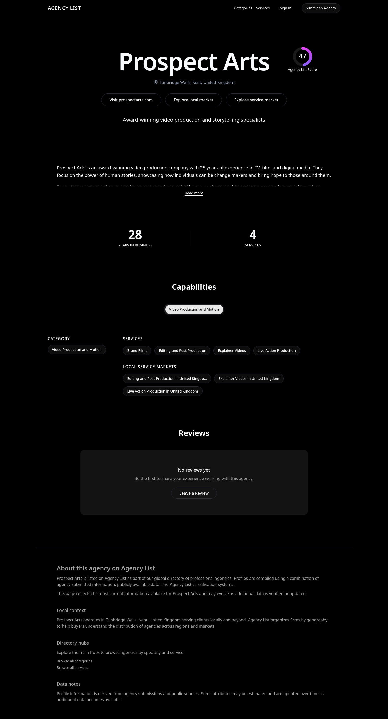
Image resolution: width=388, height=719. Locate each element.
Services (263, 8)
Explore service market (256, 100)
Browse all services (72, 667)
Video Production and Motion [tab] (194, 309)
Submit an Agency (321, 8)
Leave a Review (194, 493)
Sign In (285, 8)
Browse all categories (74, 661)
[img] (302, 59)
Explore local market (193, 100)
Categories (243, 8)
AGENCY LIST (64, 8)
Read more (194, 193)
